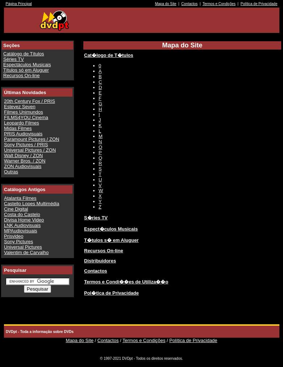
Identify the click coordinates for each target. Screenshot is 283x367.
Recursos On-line (21, 75)
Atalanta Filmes (20, 198)
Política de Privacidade (259, 4)
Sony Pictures (18, 241)
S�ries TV (96, 217)
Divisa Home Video (24, 220)
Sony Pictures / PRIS (26, 144)
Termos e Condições (219, 4)
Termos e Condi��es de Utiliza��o (126, 281)
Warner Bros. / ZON (24, 161)
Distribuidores (100, 260)
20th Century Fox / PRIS (29, 101)
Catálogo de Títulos (23, 53)
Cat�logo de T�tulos (108, 55)
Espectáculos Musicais (27, 64)
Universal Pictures (23, 247)
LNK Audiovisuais (22, 225)
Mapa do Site (165, 4)
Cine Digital (16, 209)
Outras (11, 171)
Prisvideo (13, 236)
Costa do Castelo (22, 214)
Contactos (189, 4)
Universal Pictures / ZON (30, 150)
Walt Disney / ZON (23, 155)
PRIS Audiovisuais (23, 133)
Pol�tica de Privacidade (111, 293)
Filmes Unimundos (23, 112)
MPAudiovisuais (20, 230)
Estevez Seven (20, 106)
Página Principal (19, 4)
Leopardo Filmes (21, 123)
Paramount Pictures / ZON (31, 139)
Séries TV (13, 59)
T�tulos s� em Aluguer (111, 240)
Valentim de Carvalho (26, 252)
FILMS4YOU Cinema (26, 117)
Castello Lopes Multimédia (31, 203)
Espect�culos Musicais (111, 229)
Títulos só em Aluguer (26, 70)
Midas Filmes (18, 128)
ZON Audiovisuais (22, 166)
